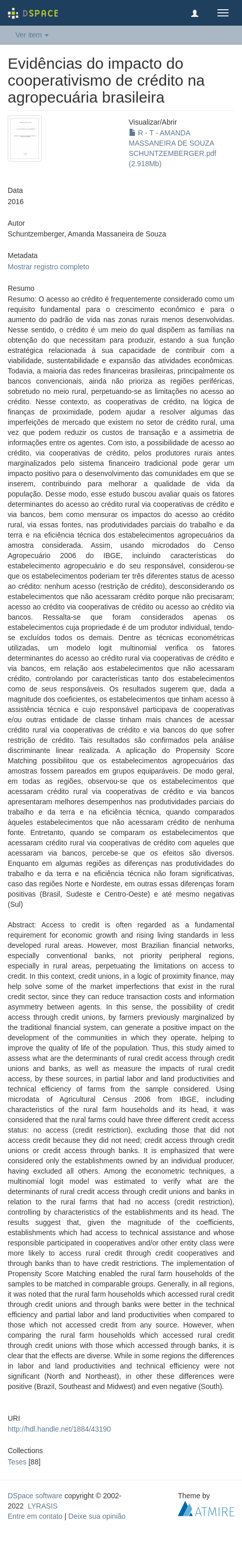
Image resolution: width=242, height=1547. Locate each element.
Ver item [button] (32, 35)
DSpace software (35, 1496)
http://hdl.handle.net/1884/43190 (59, 1429)
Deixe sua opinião (96, 1516)
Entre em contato (35, 1516)
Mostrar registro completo (48, 267)
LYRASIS (43, 1506)
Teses (17, 1462)
